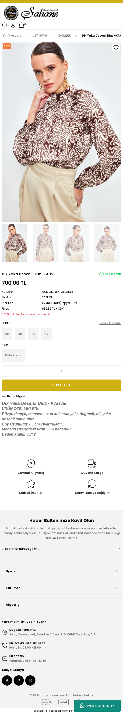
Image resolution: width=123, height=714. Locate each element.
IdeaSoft (38, 711)
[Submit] (118, 549)
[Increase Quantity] (116, 371)
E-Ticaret (51, 711)
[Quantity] (61, 371)
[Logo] (31, 13)
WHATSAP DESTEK (97, 705)
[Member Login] (13, 25)
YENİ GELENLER (64, 292)
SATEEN (47, 297)
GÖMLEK (47, 292)
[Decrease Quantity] (7, 371)
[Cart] (21, 25)
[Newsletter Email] (61, 549)
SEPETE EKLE (61, 385)
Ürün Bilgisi (16, 396)
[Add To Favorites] (116, 47)
